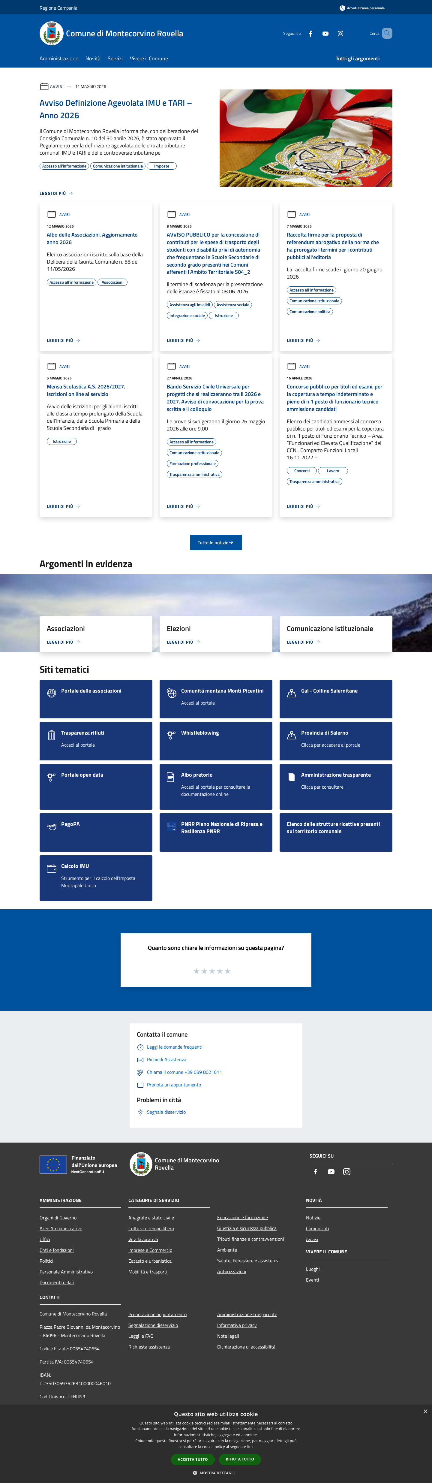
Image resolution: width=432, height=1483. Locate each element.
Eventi (312, 1279)
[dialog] (216, 1444)
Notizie (313, 1217)
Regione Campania (58, 7)
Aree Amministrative (61, 1228)
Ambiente (227, 1249)
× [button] (425, 1411)
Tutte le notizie (216, 542)
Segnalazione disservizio (153, 1325)
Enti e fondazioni (57, 1250)
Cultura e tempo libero (151, 1228)
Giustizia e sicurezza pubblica (247, 1228)
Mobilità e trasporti (147, 1271)
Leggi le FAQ (141, 1336)
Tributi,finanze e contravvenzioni (250, 1239)
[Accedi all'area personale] (362, 8)
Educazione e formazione (242, 1217)
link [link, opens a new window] (250, 1446)
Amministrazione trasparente (247, 1314)
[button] (216, 1473)
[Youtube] (317, 33)
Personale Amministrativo (66, 1271)
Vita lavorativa (143, 1239)
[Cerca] (385, 33)
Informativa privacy (237, 1325)
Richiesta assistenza (149, 1346)
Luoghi (313, 1269)
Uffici (45, 1239)
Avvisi (57, 86)
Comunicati (317, 1228)
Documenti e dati (57, 1282)
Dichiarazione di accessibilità (246, 1346)
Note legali (228, 1336)
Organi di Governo (58, 1217)
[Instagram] (332, 33)
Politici (46, 1260)
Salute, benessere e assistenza (248, 1260)
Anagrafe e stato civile (151, 1217)
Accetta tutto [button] (193, 1459)
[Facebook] (302, 33)
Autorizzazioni (231, 1271)
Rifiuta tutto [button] (240, 1459)
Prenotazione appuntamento (157, 1314)
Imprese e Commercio (150, 1250)
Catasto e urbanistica (150, 1260)
